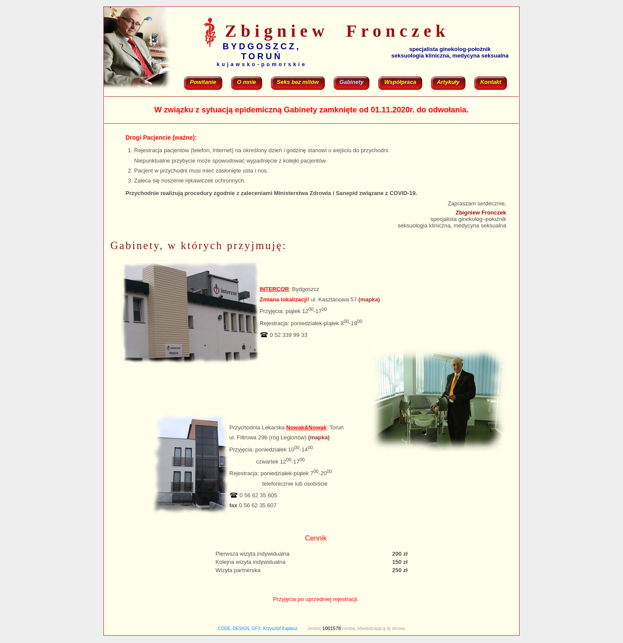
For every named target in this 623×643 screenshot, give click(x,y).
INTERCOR (274, 289)
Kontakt (490, 82)
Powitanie (203, 82)
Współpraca (400, 82)
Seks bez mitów (298, 82)
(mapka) (369, 299)
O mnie (246, 82)
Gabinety (352, 82)
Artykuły (448, 82)
